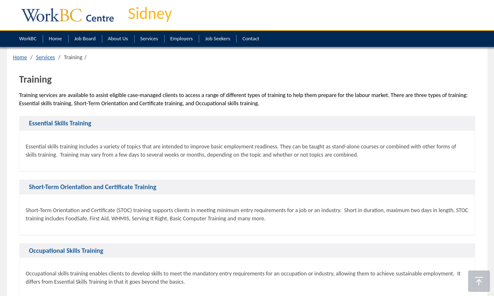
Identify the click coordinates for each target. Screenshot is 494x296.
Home (55, 38)
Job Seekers (217, 38)
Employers (181, 38)
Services (149, 38)
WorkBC (28, 38)
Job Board (85, 38)
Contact (250, 38)
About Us (118, 38)
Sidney (150, 13)
